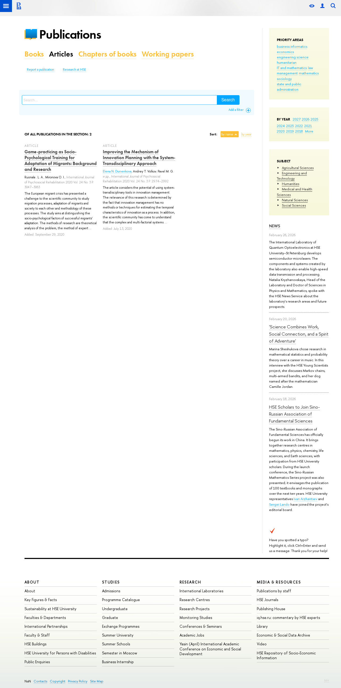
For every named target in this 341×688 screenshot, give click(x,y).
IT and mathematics (292, 67)
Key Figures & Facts (41, 599)
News (274, 226)
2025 (314, 119)
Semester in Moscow (119, 652)
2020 (281, 131)
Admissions (111, 590)
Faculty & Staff (37, 635)
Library (262, 626)
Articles (61, 54)
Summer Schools (116, 643)
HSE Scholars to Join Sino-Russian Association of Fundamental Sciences (294, 414)
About (32, 582)
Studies (111, 582)
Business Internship (118, 661)
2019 (290, 131)
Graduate (110, 617)
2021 (308, 125)
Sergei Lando (279, 504)
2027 (297, 119)
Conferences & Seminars (201, 626)
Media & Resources (279, 582)
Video (262, 643)
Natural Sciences (295, 200)
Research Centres (195, 599)
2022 (299, 125)
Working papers (168, 54)
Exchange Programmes (120, 626)
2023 (290, 125)
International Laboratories (201, 590)
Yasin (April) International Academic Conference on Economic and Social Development (210, 648)
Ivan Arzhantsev (305, 498)
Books (34, 54)
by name (227, 134)
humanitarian (287, 62)
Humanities (290, 183)
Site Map (96, 681)
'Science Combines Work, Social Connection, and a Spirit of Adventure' (298, 334)
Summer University (117, 635)
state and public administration (289, 87)
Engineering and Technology (292, 176)
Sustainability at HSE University (50, 608)
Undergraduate (115, 608)
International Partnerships (46, 626)
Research (190, 582)
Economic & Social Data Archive (283, 635)
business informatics (292, 46)
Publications (70, 34)
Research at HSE (74, 69)
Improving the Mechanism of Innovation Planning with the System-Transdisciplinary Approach (139, 157)
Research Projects (194, 608)
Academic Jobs (192, 635)
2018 (299, 131)
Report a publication (40, 69)
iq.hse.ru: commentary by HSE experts (288, 617)
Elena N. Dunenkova (117, 171)
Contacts (40, 681)
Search (228, 100)
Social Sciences (294, 205)
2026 (305, 119)
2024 (281, 125)
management (287, 73)
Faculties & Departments (45, 617)
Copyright (57, 681)
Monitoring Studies (196, 617)
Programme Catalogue (121, 599)
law (310, 67)
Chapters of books (107, 54)
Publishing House (271, 608)
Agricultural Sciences (298, 167)
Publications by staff (274, 590)
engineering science (292, 57)
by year (246, 134)
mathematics (309, 73)
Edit (326, 680)
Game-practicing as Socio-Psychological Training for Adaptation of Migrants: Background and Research (61, 160)
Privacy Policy (77, 681)
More (309, 131)
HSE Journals (267, 599)
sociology (284, 78)
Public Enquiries (37, 661)
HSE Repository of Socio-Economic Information (286, 655)
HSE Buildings (35, 643)
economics (285, 51)
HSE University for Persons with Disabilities (60, 652)
